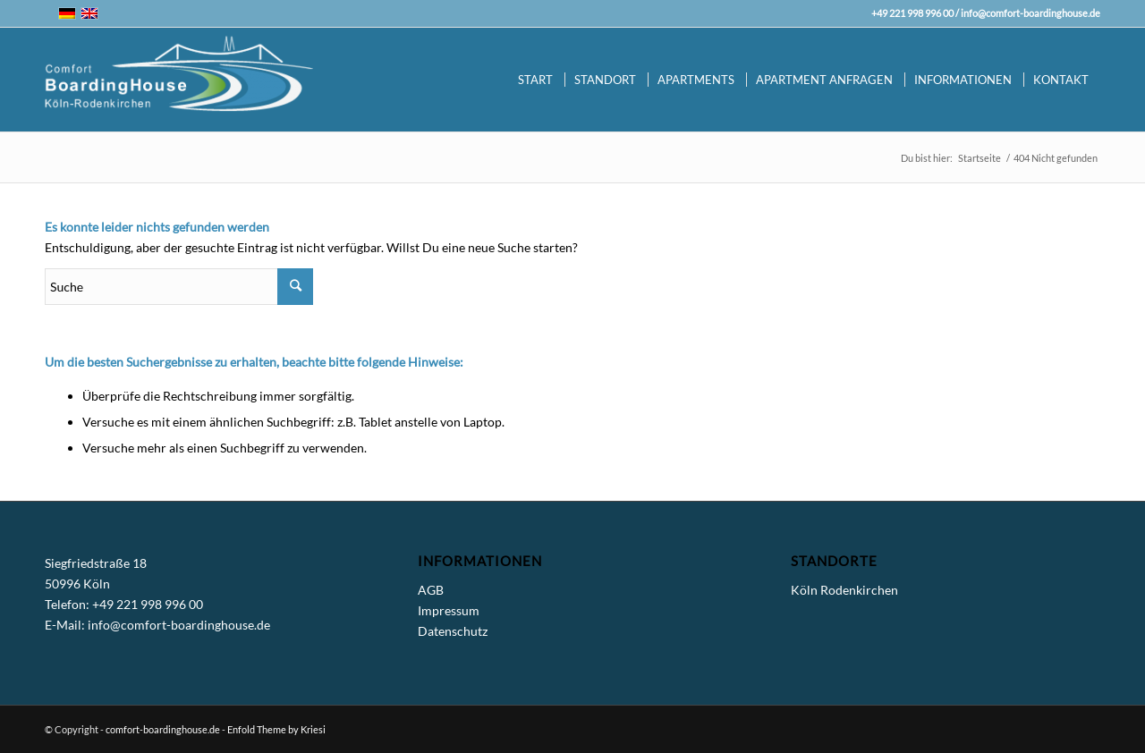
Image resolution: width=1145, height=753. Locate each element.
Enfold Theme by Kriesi (276, 729)
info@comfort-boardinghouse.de (1030, 13)
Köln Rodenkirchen (844, 589)
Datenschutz (453, 631)
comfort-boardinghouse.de (163, 729)
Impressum (448, 610)
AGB (431, 589)
